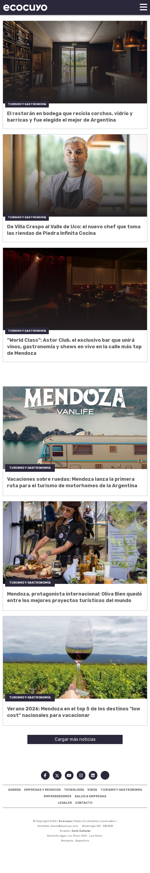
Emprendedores (57, 796)
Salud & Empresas (90, 796)
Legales (65, 803)
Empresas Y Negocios (42, 790)
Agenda (14, 790)
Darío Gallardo (81, 831)
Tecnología (74, 790)
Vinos (92, 790)
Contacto (83, 803)
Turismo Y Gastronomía (121, 790)
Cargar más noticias (75, 739)
